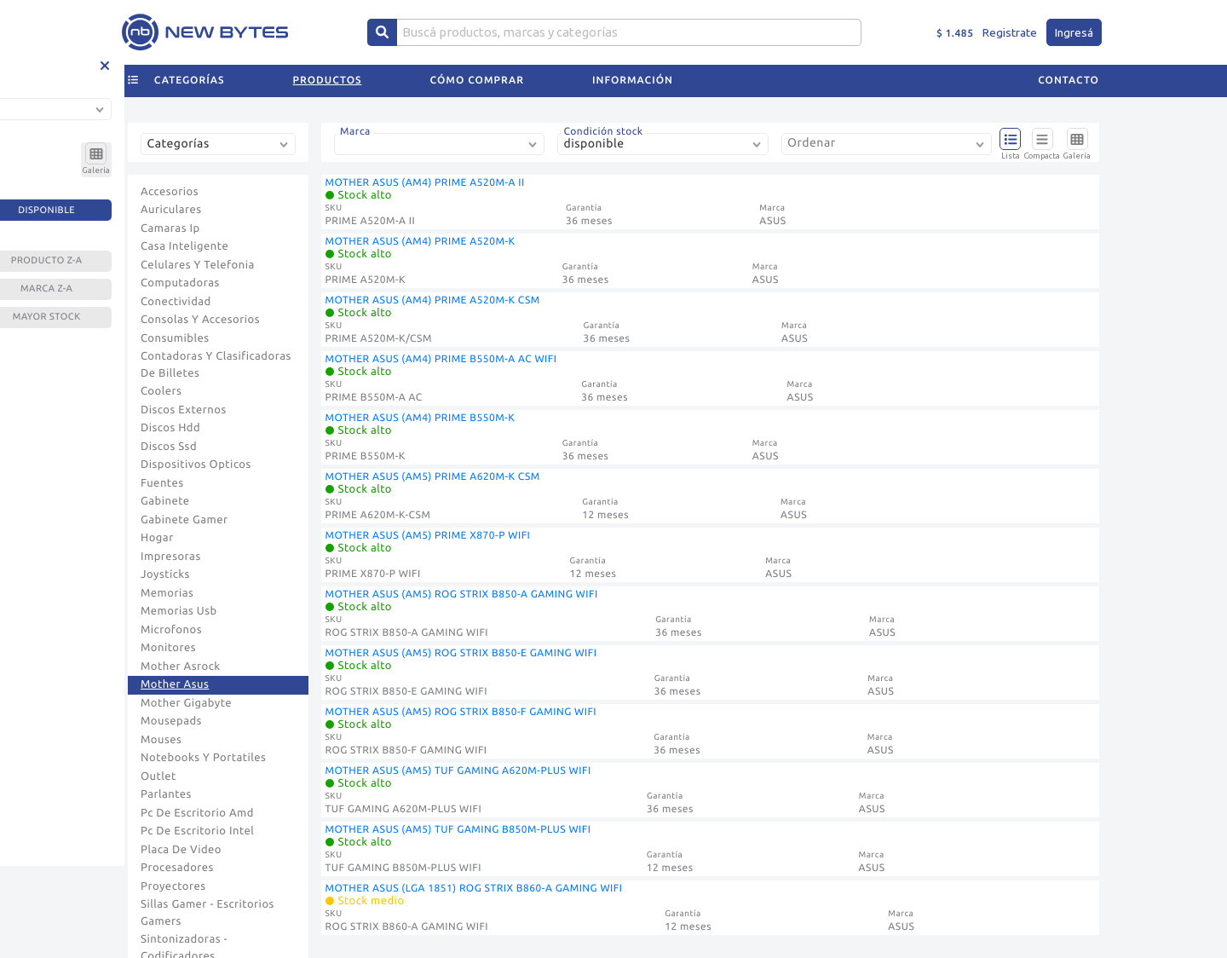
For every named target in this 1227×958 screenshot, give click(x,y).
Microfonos (171, 630)
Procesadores (177, 868)
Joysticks (165, 574)
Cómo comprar (477, 80)
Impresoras (171, 557)
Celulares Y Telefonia (198, 265)
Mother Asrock (181, 666)
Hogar (157, 538)
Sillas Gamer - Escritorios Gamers (207, 912)
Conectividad (176, 302)
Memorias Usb (179, 611)
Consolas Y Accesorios (200, 320)
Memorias (167, 593)
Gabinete (165, 501)
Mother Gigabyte (186, 703)
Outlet (158, 776)
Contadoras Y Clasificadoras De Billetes (216, 364)
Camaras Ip (170, 228)
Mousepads (171, 721)
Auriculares (171, 210)
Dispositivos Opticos (196, 464)
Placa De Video (181, 850)
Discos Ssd (169, 447)
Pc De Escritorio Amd (197, 813)
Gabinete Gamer (184, 520)
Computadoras (180, 283)
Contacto (1068, 80)
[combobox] (221, 150)
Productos (327, 80)
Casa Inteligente (184, 246)
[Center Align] (382, 32)
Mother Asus (175, 684)
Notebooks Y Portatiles (203, 758)
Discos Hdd (170, 428)
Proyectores (173, 886)
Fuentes (162, 483)
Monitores (168, 648)
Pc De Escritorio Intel (197, 831)
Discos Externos (184, 410)
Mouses (161, 740)
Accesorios (170, 192)
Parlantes (166, 794)
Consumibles (175, 338)
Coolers (161, 391)
